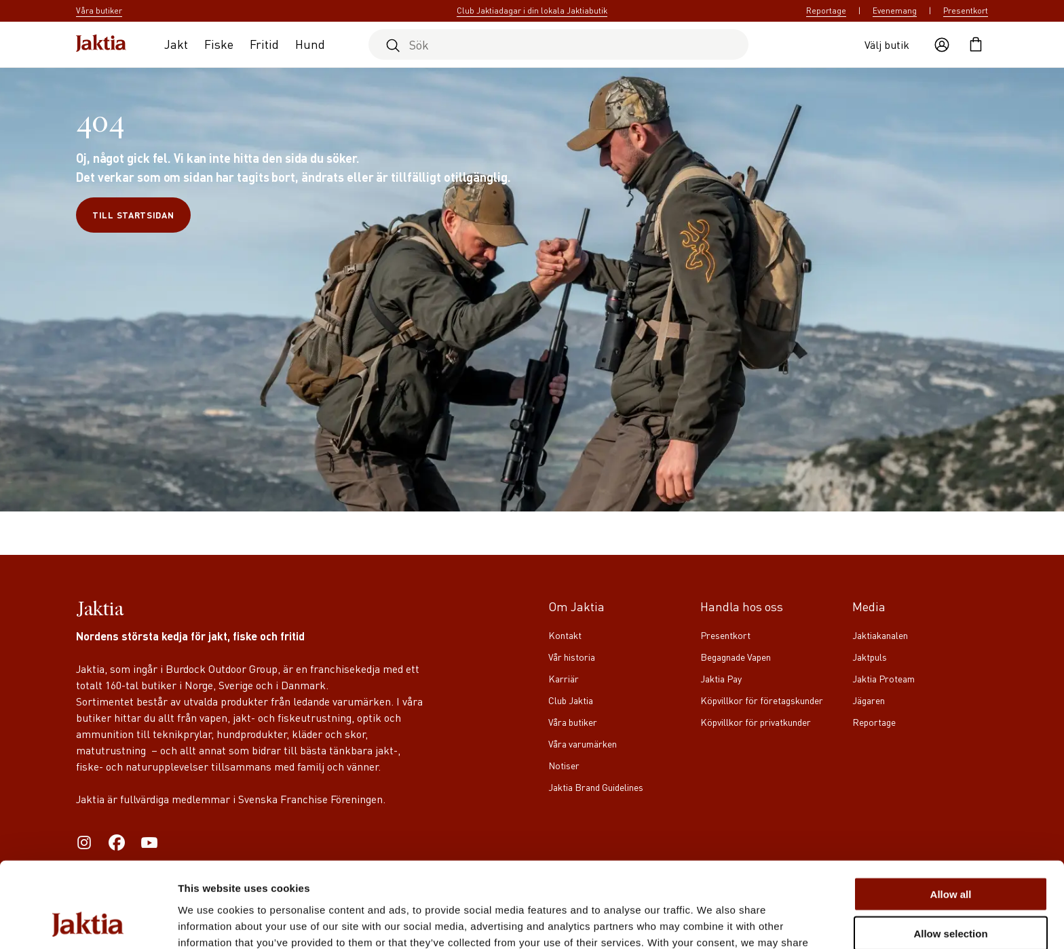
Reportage (826, 10)
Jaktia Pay (721, 678)
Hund (310, 44)
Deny (951, 893)
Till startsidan (133, 214)
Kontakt (565, 635)
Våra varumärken (582, 743)
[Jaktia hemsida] (101, 44)
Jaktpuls (869, 657)
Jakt (176, 44)
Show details (712, 922)
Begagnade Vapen (735, 657)
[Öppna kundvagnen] (976, 45)
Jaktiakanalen (880, 635)
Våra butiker (572, 722)
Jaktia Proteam (883, 678)
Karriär (563, 678)
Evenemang (895, 10)
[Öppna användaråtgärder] (942, 44)
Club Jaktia (570, 700)
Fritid (264, 44)
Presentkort (965, 10)
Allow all (951, 813)
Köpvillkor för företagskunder (761, 700)
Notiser (564, 765)
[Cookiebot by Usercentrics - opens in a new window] (87, 922)
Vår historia (571, 657)
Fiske (218, 44)
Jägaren (868, 700)
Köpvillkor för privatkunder (755, 722)
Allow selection (950, 853)
